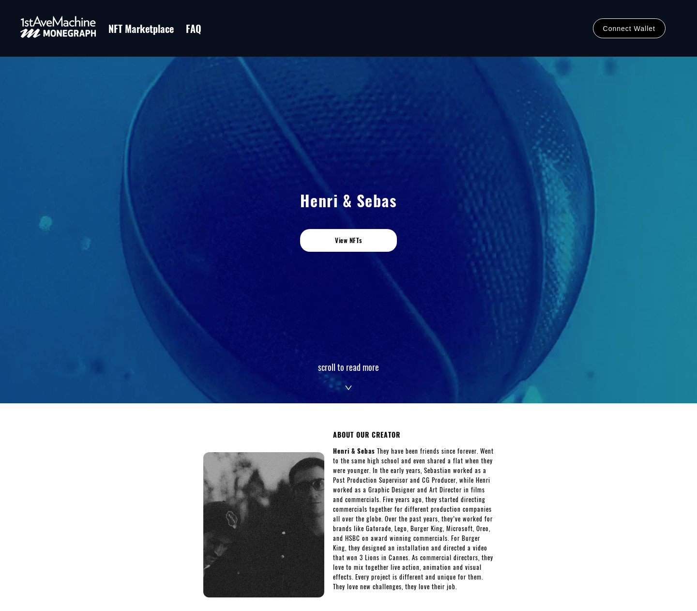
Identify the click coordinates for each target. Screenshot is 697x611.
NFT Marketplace (141, 28)
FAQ (193, 28)
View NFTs (348, 240)
